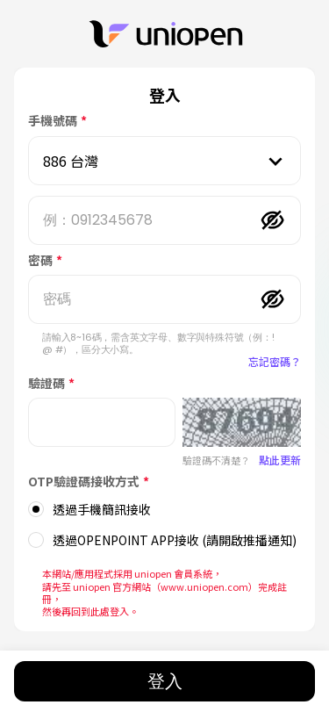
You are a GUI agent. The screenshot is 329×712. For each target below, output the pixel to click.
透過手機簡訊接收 (102, 509)
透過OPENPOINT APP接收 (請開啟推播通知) (175, 540)
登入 (164, 681)
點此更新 (280, 459)
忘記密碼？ (274, 361)
